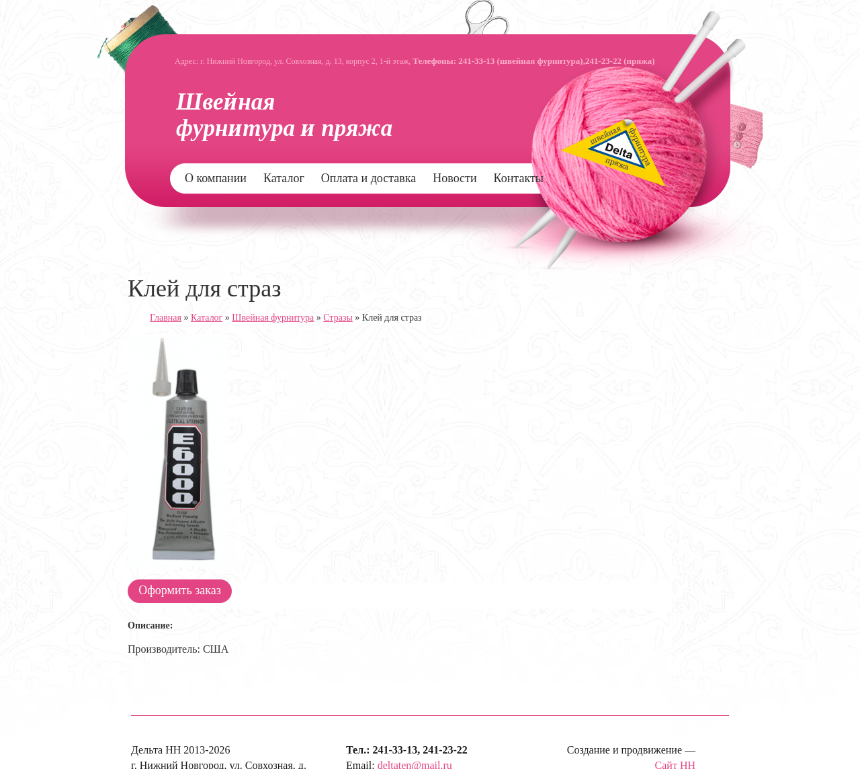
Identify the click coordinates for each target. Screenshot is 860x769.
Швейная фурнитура (273, 318)
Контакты (519, 178)
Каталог (283, 178)
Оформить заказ (179, 590)
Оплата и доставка (368, 178)
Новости (454, 178)
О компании (216, 178)
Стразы (338, 318)
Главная (165, 318)
